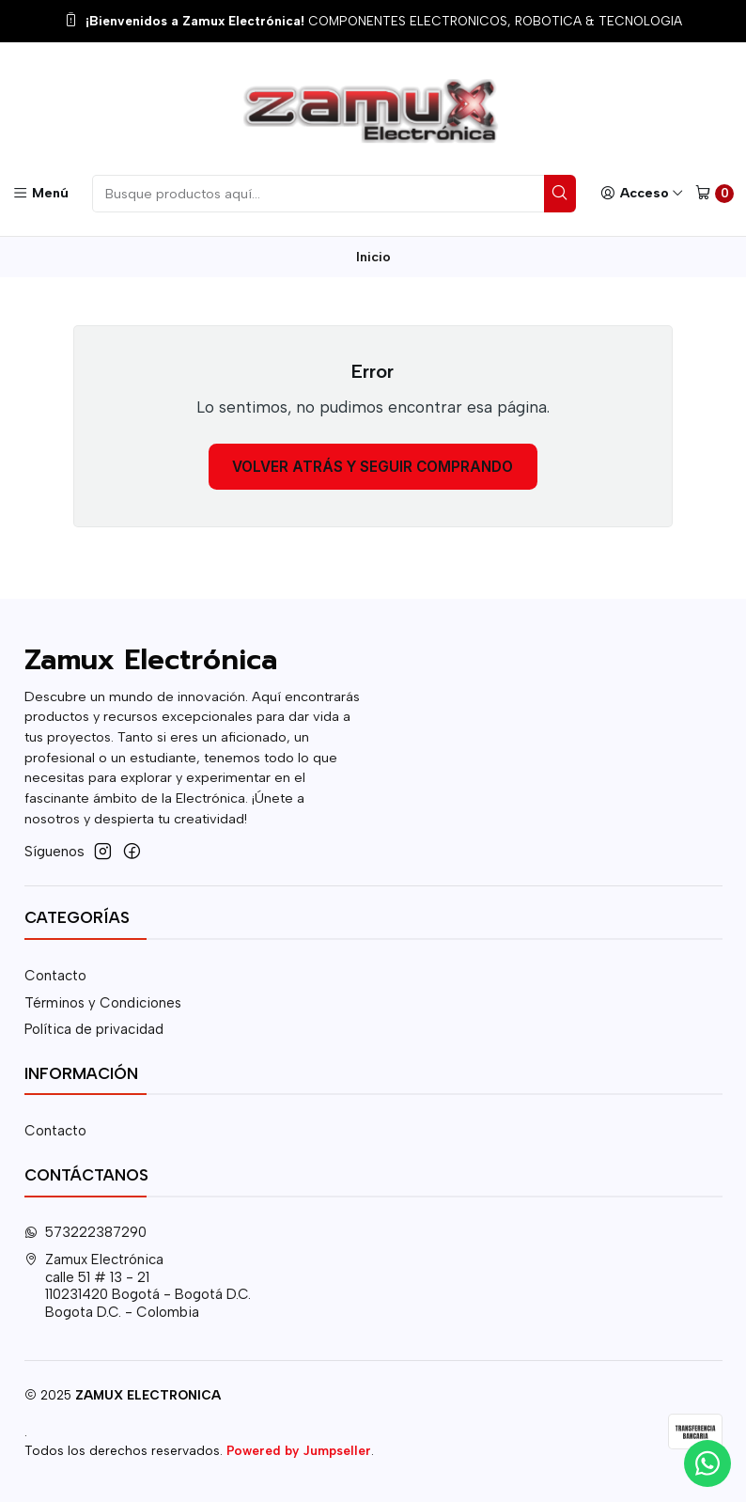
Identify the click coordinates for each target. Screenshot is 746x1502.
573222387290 (86, 1232)
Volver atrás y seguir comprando (372, 467)
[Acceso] (641, 193)
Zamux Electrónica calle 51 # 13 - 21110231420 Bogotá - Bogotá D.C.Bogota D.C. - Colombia (138, 1286)
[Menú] (40, 193)
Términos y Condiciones (102, 1002)
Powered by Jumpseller (298, 1450)
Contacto (55, 975)
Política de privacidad (93, 1029)
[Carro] (714, 193)
